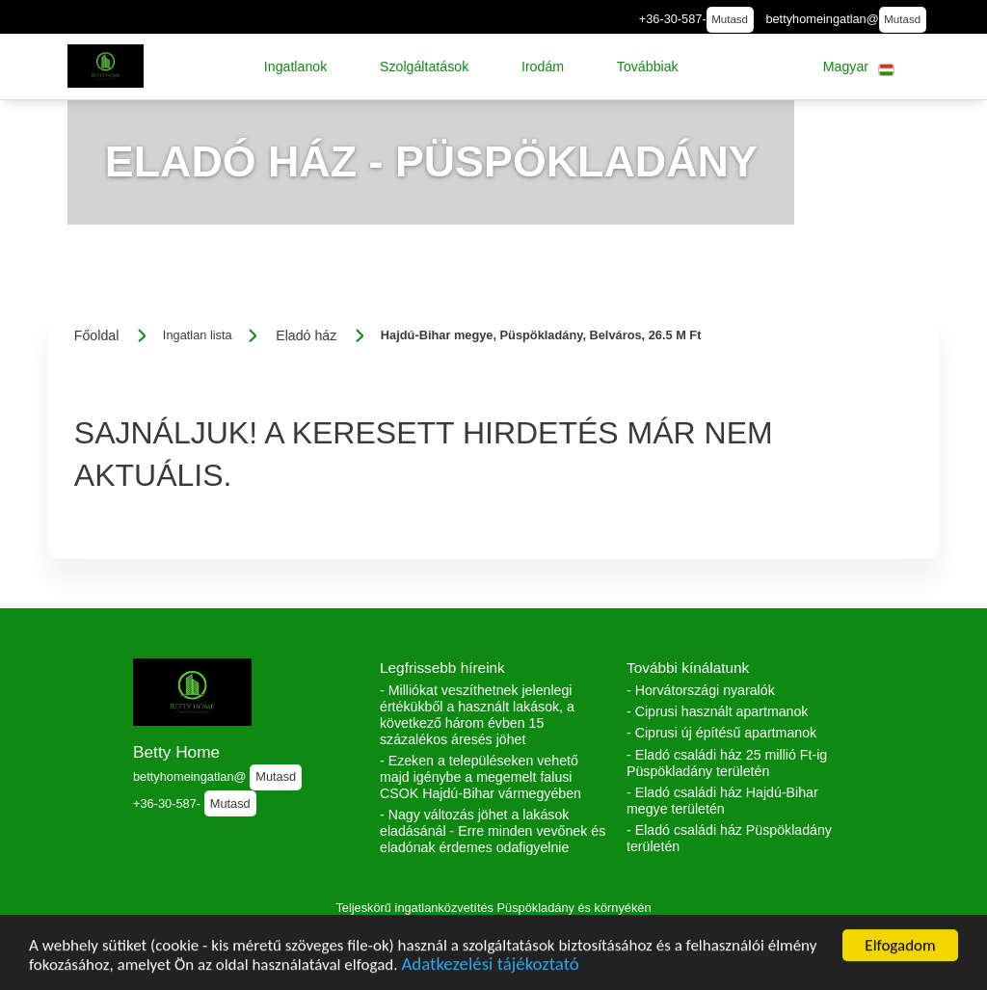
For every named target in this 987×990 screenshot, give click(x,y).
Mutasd (729, 19)
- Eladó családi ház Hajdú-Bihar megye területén (722, 800)
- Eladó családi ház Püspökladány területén (729, 838)
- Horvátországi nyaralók (701, 690)
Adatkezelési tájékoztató (489, 970)
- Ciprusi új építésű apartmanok (721, 732)
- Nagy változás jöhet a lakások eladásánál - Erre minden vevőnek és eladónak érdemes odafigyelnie (492, 831)
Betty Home (176, 752)
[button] (296, 66)
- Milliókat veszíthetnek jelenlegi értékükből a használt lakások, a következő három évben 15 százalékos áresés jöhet (477, 714)
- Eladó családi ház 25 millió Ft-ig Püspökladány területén (727, 763)
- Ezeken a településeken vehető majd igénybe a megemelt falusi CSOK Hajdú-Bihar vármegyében (480, 777)
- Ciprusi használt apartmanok (717, 711)
